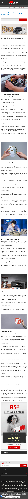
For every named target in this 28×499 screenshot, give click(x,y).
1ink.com (17, 200)
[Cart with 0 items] (25, 2)
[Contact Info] (14, 477)
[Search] (21, 2)
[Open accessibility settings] (1, 496)
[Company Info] (14, 469)
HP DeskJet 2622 (23, 126)
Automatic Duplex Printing (10, 262)
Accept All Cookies (15, 497)
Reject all (8, 497)
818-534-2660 (15, 6)
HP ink (19, 203)
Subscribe (24, 465)
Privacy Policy (11, 495)
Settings (3, 497)
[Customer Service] (14, 473)
